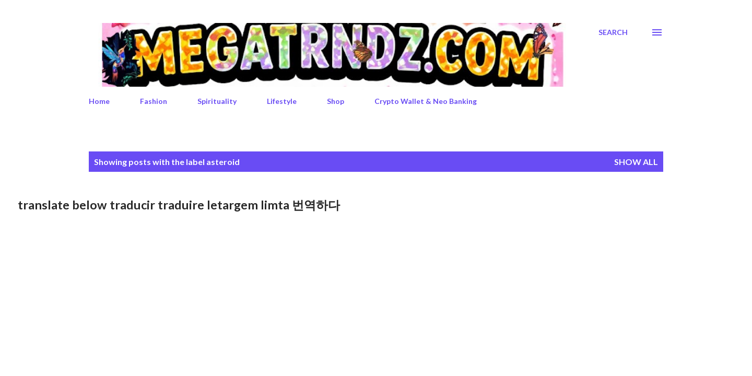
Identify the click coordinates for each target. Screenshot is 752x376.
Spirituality (217, 101)
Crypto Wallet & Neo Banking (425, 101)
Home (99, 101)
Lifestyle (282, 101)
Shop (335, 101)
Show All (636, 162)
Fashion (153, 101)
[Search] (613, 32)
